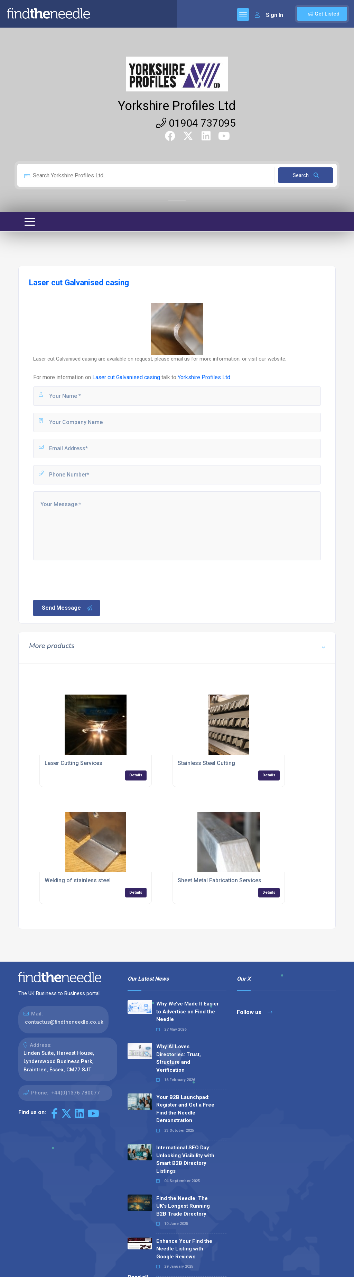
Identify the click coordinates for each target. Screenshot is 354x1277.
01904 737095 (196, 123)
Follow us (254, 1012)
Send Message (67, 608)
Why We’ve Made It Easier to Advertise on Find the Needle (187, 1011)
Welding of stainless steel (78, 880)
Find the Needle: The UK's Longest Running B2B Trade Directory (183, 1206)
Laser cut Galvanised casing (126, 377)
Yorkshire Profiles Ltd (177, 106)
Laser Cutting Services (73, 763)
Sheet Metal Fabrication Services (219, 880)
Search (306, 175)
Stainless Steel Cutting (206, 763)
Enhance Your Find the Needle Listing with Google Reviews (184, 1249)
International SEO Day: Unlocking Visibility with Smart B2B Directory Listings (185, 1159)
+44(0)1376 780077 (75, 1093)
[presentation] (84, 579)
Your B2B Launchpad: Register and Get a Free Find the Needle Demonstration (185, 1109)
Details (135, 775)
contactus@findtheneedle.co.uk (64, 1022)
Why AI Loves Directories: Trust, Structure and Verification (178, 1058)
